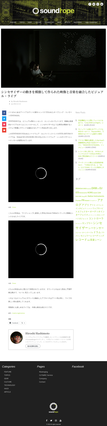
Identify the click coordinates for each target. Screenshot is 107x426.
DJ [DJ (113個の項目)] (100, 188)
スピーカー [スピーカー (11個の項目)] (79, 232)
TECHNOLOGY (49, 22)
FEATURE (13, 22)
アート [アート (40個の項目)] (93, 205)
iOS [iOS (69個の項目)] (77, 192)
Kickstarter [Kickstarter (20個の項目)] (83, 193)
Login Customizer (91, 22)
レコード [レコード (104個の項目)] (81, 239)
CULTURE (38, 22)
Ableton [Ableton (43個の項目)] (79, 188)
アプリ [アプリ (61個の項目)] (85, 204)
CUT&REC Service (46, 375)
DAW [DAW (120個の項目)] (94, 188)
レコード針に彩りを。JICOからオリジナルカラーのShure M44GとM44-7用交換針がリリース (90, 153)
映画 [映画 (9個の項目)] (88, 240)
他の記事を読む (32, 346)
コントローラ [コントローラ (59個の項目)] (96, 218)
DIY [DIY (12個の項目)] (98, 188)
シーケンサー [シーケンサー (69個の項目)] (96, 228)
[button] (4, 113)
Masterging (43, 371)
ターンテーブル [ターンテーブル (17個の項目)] (87, 232)
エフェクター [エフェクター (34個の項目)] (84, 211)
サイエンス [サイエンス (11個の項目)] (79, 223)
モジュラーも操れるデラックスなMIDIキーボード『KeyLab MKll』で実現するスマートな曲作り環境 (91, 131)
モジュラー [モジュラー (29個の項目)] (85, 236)
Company (43, 378)
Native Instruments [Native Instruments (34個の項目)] (96, 196)
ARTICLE (67, 22)
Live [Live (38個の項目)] (99, 192)
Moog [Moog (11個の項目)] (83, 196)
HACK (59, 22)
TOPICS (22, 22)
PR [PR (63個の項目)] (83, 200)
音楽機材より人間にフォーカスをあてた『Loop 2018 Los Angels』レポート (91, 122)
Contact (42, 381)
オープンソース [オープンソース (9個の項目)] (92, 215)
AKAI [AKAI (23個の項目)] (85, 188)
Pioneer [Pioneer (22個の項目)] (78, 200)
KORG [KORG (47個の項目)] (90, 192)
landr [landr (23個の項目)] (95, 193)
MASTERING (78, 22)
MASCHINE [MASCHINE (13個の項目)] (78, 196)
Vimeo (14, 207)
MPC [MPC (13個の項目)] (86, 196)
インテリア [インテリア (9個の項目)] (89, 208)
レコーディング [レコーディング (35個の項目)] (97, 235)
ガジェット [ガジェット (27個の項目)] (83, 218)
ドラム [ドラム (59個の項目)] (97, 232)
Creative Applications (18, 313)
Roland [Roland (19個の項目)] (87, 200)
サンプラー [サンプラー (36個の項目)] (87, 223)
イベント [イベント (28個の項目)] (100, 205)
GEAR (30, 22)
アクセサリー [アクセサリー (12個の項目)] (93, 200)
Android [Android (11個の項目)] (89, 188)
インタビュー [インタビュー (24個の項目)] (81, 208)
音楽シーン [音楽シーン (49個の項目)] (96, 239)
